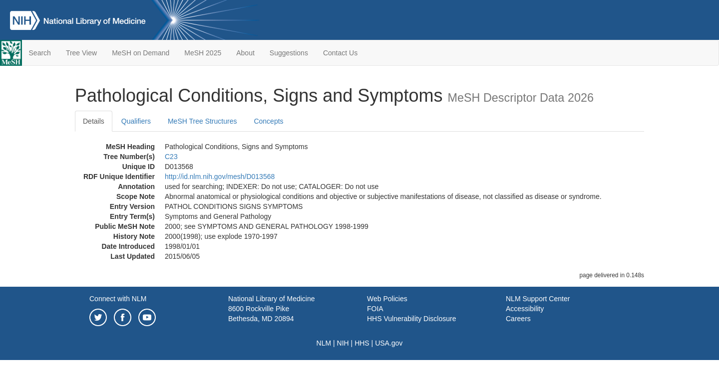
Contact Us (340, 53)
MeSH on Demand (140, 53)
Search (40, 53)
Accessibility (525, 309)
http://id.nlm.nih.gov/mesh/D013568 (220, 177)
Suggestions (289, 53)
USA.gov (388, 343)
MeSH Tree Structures (202, 121)
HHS (362, 343)
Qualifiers (136, 121)
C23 (171, 157)
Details (93, 121)
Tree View (81, 53)
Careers (518, 319)
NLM (324, 343)
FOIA (375, 309)
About (245, 53)
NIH (343, 343)
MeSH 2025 (202, 53)
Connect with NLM (117, 299)
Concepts (268, 121)
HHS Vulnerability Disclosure (411, 319)
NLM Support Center (538, 299)
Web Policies (387, 299)
